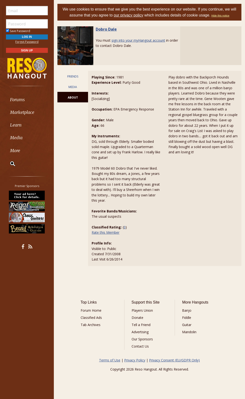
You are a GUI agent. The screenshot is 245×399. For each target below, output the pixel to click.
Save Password (18, 31)
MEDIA (72, 87)
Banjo (186, 310)
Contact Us (140, 346)
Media (16, 137)
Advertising (140, 332)
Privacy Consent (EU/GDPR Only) (174, 360)
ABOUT (73, 97)
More (15, 150)
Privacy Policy (134, 360)
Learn (16, 125)
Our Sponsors (142, 339)
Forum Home (91, 310)
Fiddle (186, 317)
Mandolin (189, 332)
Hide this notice (220, 15)
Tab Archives (90, 324)
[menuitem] (27, 99)
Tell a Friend (141, 324)
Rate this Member (105, 232)
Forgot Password (27, 42)
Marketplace (22, 112)
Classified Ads (91, 317)
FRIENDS (72, 76)
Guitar (186, 324)
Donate (137, 317)
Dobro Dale (106, 29)
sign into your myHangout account (138, 40)
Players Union (142, 310)
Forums (17, 99)
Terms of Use (109, 360)
